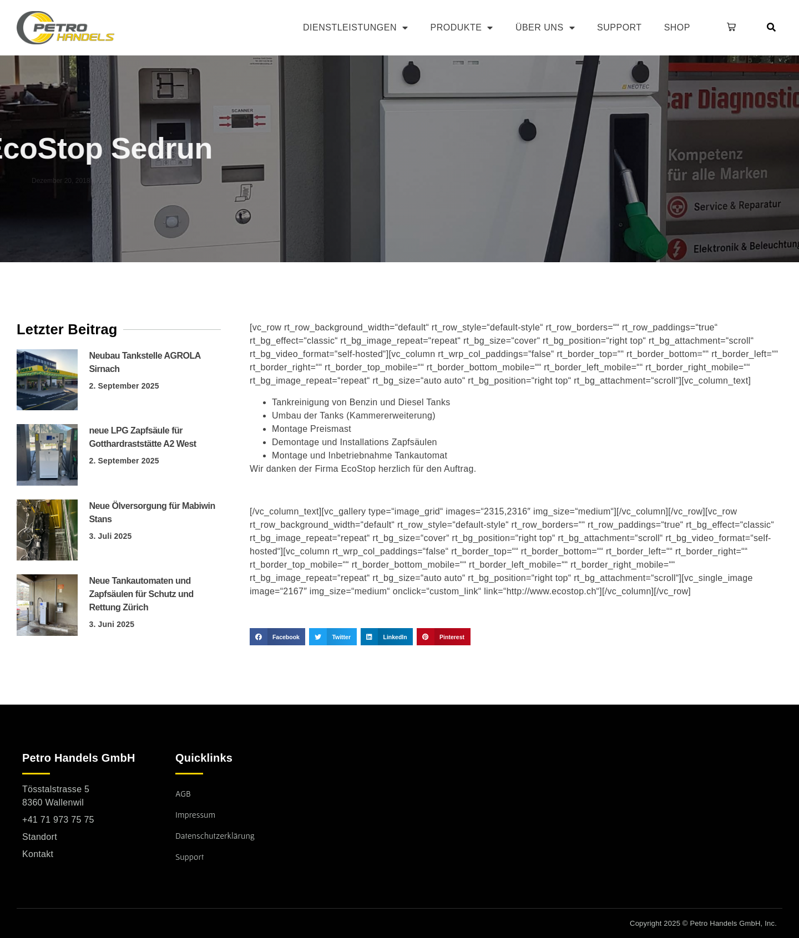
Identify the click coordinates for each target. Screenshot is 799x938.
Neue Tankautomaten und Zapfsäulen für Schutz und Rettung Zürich (141, 594)
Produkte (461, 28)
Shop (677, 27)
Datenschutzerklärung (215, 835)
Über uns (545, 28)
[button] (729, 27)
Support (619, 27)
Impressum (195, 814)
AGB (183, 793)
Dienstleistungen (355, 28)
